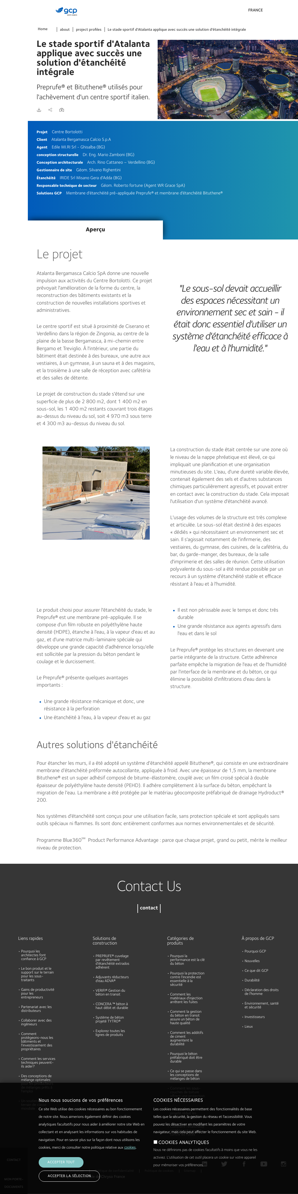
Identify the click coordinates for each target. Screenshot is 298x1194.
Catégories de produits (180, 941)
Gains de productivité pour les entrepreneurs (37, 994)
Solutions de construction (105, 941)
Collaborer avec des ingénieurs (36, 1023)
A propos (10, 87)
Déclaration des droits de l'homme (262, 992)
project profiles (88, 30)
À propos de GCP (258, 938)
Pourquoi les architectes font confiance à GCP (33, 955)
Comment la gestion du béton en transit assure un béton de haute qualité (186, 1017)
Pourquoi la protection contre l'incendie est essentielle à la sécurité (187, 979)
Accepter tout (61, 1162)
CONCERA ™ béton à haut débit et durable (112, 1006)
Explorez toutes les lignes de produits (110, 1033)
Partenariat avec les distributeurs (36, 1009)
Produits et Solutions (12, 16)
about (65, 30)
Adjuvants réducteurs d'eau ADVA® (112, 979)
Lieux (249, 1027)
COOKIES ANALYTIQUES (184, 1142)
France (255, 10)
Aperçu (95, 230)
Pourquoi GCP (255, 952)
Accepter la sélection (69, 1176)
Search (277, 12)
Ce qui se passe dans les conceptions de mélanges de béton (186, 1075)
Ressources (12, 64)
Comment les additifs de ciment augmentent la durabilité (186, 1038)
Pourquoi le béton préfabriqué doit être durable (186, 1058)
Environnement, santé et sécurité (262, 1006)
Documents (12, 42)
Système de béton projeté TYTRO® (110, 1020)
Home (42, 29)
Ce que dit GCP (256, 971)
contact (149, 908)
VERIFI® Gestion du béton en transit (110, 993)
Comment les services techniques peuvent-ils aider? (38, 1063)
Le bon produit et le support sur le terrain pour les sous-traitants (37, 974)
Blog (6, 132)
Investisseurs (255, 1017)
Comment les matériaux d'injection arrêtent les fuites (186, 998)
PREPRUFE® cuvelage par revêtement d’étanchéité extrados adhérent (112, 962)
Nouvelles (252, 961)
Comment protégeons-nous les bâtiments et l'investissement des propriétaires (37, 1041)
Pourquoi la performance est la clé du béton (187, 960)
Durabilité (11, 109)
